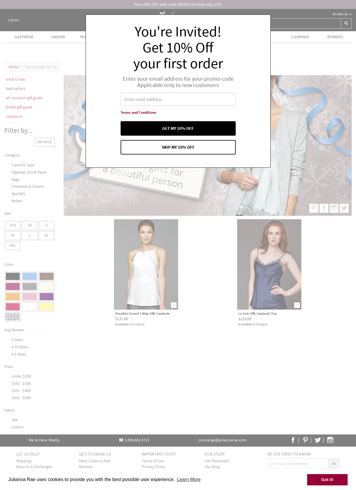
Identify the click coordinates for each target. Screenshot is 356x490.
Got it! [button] (327, 479)
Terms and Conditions (136, 113)
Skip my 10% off (178, 149)
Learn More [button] (189, 479)
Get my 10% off (178, 130)
